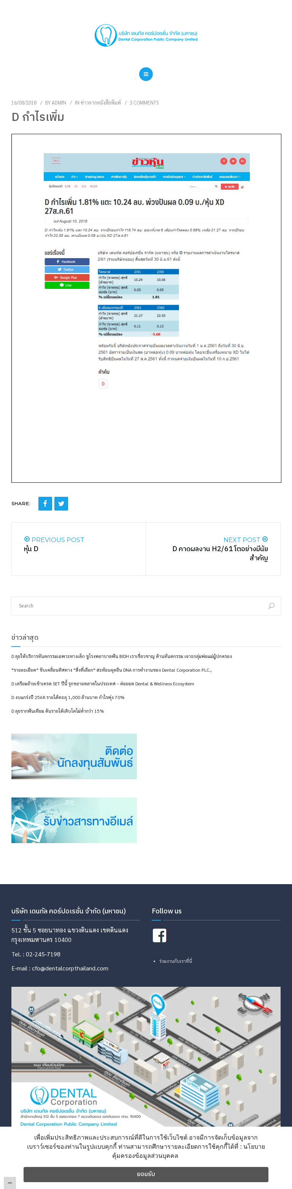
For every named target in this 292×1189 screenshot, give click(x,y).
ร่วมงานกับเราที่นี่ (175, 961)
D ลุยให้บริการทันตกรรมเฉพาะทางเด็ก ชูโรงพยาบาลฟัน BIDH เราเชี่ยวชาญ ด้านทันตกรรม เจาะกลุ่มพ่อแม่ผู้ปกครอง (121, 656)
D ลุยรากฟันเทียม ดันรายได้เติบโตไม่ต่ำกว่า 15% (57, 711)
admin (59, 102)
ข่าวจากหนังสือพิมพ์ (101, 102)
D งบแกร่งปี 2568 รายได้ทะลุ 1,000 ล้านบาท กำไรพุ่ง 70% (67, 697)
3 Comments (144, 102)
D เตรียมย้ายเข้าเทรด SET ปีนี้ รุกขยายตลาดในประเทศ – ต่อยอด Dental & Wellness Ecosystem (102, 683)
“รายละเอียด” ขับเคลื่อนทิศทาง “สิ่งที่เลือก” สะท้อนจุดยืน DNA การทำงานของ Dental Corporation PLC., (111, 670)
